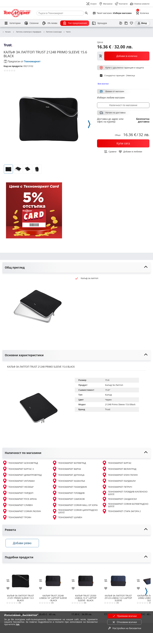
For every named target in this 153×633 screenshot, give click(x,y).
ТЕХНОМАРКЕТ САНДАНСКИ (119, 499)
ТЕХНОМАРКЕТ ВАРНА (66, 469)
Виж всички (103, 83)
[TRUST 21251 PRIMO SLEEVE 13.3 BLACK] (20, 580)
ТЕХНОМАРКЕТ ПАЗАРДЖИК (69, 487)
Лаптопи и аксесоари (52, 32)
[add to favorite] (9, 589)
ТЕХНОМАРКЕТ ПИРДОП (17, 493)
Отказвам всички (124, 622)
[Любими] (131, 23)
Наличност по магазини (123, 105)
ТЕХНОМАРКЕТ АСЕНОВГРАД (20, 463)
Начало (6, 32)
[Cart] (142, 13)
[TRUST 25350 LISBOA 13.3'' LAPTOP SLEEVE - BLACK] (85, 580)
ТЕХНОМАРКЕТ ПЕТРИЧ (117, 487)
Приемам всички (124, 616)
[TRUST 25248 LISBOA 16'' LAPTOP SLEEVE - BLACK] (53, 580)
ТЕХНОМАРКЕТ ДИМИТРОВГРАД (22, 475)
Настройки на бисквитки (124, 628)
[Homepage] (17, 13)
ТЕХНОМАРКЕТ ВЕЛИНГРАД (119, 469)
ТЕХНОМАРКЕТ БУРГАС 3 (18, 469)
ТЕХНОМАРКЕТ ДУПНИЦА (68, 475)
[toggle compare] (110, 152)
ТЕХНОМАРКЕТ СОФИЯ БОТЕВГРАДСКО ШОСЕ (125, 505)
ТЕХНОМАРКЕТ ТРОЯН (16, 517)
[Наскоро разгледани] (120, 23)
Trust (107, 409)
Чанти (67, 32)
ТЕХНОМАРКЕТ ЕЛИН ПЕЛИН (120, 475)
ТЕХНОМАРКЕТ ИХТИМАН (18, 481)
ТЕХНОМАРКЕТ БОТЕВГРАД (69, 463)
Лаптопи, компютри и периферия (27, 32)
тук (17, 624)
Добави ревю (24, 544)
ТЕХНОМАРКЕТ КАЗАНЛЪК (68, 481)
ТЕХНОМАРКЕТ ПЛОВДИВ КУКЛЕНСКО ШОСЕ (124, 493)
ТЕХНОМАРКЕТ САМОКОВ (68, 499)
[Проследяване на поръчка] (126, 23)
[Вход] (141, 23)
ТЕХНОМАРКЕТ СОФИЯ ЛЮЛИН (21, 511)
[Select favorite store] (112, 13)
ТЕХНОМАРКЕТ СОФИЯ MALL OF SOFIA (75, 505)
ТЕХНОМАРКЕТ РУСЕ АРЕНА (19, 499)
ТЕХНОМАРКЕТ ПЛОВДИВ (68, 493)
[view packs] (123, 56)
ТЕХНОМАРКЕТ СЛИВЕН (17, 505)
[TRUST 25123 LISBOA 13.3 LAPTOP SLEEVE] (118, 580)
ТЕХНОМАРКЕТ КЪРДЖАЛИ (119, 481)
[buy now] (123, 143)
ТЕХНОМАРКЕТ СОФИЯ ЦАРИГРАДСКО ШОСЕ (75, 511)
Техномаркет (32, 61)
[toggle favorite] (130, 152)
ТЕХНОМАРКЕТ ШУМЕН (67, 517)
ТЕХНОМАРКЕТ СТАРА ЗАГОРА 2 (121, 511)
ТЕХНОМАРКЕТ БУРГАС (116, 463)
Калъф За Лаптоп (114, 385)
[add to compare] (9, 581)
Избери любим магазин (111, 97)
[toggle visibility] (76, 267)
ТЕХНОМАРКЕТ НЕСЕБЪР (18, 487)
